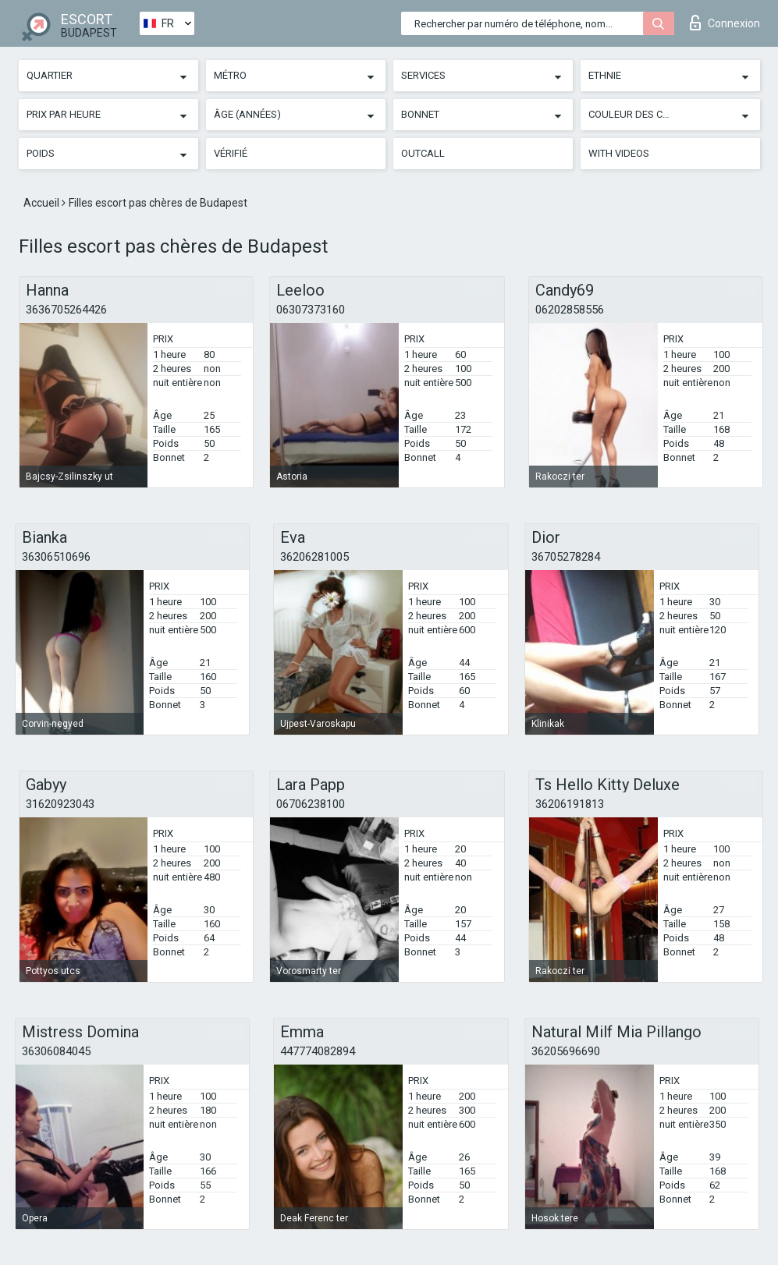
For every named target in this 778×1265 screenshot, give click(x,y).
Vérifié (230, 153)
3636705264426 (66, 310)
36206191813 (569, 804)
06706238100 (310, 804)
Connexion (725, 22)
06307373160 (310, 310)
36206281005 (314, 557)
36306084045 (56, 1051)
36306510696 (56, 557)
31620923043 (60, 804)
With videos (618, 153)
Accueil (42, 203)
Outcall (423, 153)
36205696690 (565, 1051)
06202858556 (569, 310)
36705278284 (565, 557)
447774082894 (317, 1051)
